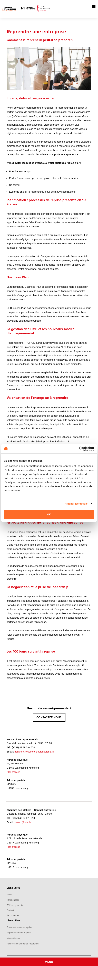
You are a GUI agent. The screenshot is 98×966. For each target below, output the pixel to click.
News (9, 895)
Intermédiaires (13, 938)
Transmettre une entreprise (19, 927)
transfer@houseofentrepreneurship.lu (34, 751)
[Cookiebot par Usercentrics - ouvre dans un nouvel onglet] (79, 449)
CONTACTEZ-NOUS (49, 717)
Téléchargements (15, 905)
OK (49, 514)
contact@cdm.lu (22, 822)
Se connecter (13, 915)
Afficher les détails (76, 503)
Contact (10, 910)
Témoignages (13, 900)
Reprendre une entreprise (19, 933)
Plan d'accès (13, 772)
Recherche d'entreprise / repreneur (23, 944)
